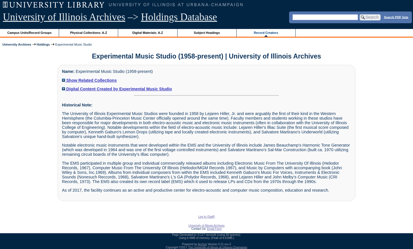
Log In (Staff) (206, 216)
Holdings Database (179, 17)
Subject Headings (207, 32)
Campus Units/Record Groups (29, 32)
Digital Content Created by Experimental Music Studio (117, 89)
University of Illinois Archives (64, 17)
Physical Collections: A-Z (88, 32)
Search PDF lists (396, 17)
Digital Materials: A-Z (147, 32)
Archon (202, 244)
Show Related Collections (89, 80)
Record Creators (266, 32)
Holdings (43, 44)
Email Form (214, 228)
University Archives (16, 44)
